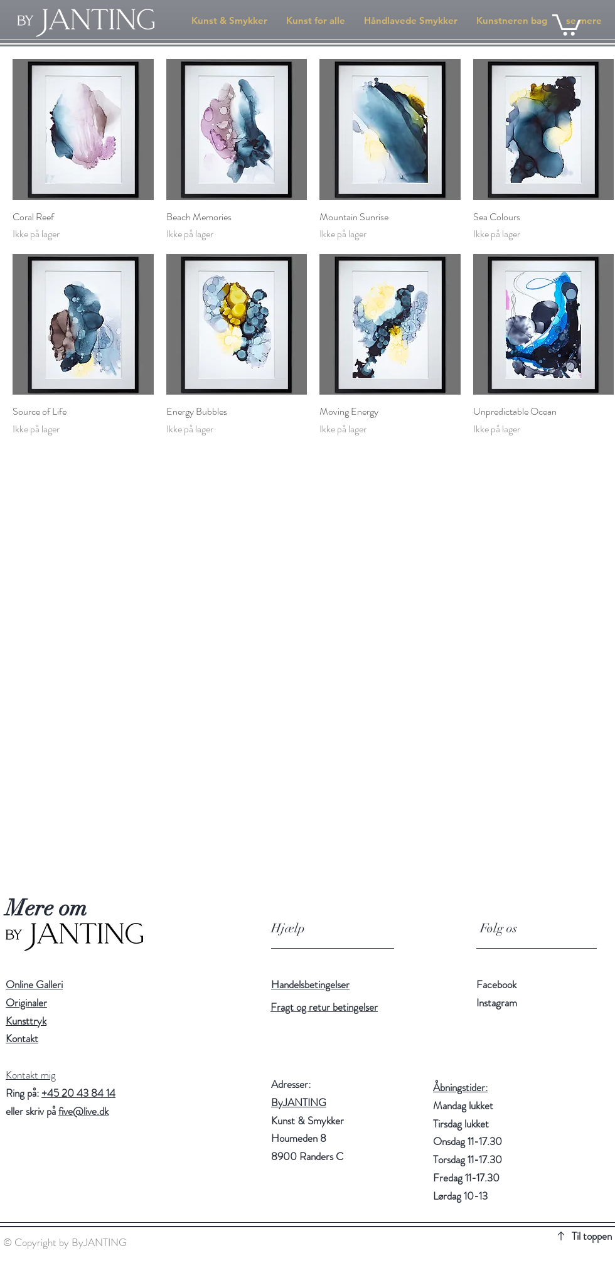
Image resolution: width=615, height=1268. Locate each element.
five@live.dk (83, 1111)
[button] (566, 24)
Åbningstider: (460, 1087)
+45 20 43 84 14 (78, 1092)
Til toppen (592, 1236)
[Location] (249, 1137)
